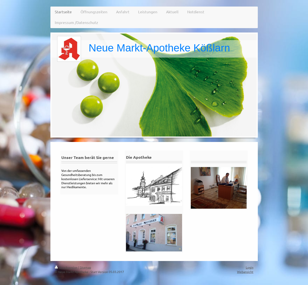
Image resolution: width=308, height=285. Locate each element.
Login (249, 267)
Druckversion (66, 267)
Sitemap (85, 267)
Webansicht (245, 272)
